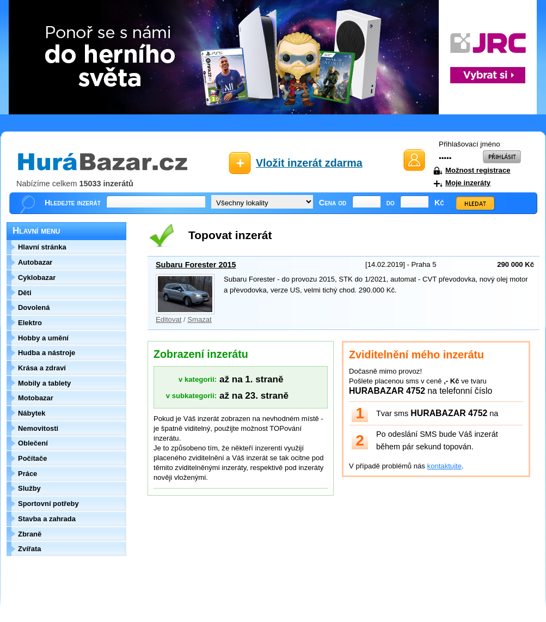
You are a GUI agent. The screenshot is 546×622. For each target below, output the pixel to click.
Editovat (168, 319)
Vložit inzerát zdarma (309, 163)
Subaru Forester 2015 (196, 264)
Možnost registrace (477, 170)
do (391, 202)
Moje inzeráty (467, 183)
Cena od (333, 202)
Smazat (199, 319)
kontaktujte (444, 466)
